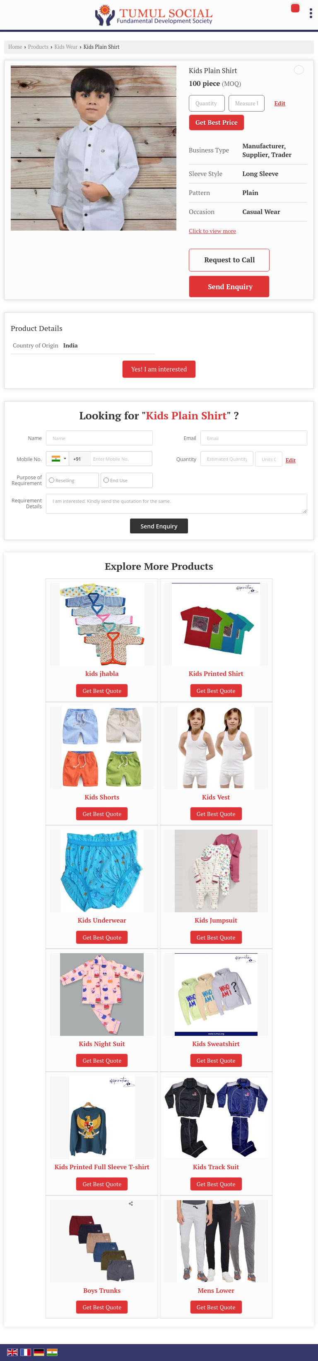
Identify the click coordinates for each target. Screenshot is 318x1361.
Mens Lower (216, 1290)
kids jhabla (102, 673)
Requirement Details (27, 503)
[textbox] (247, 103)
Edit (280, 103)
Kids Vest (216, 797)
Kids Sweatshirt (216, 1044)
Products (38, 46)
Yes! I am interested (159, 369)
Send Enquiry (230, 286)
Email (189, 438)
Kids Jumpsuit (216, 920)
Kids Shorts (101, 797)
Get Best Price (216, 122)
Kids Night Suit (102, 1044)
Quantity (186, 459)
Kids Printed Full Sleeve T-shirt (102, 1167)
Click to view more (212, 231)
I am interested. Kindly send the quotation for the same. (176, 504)
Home (15, 46)
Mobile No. (29, 459)
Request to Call (229, 259)
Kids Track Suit (216, 1167)
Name (35, 438)
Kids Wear (66, 46)
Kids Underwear (102, 920)
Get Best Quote (101, 691)
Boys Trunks (101, 1290)
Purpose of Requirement (27, 480)
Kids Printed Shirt (216, 673)
